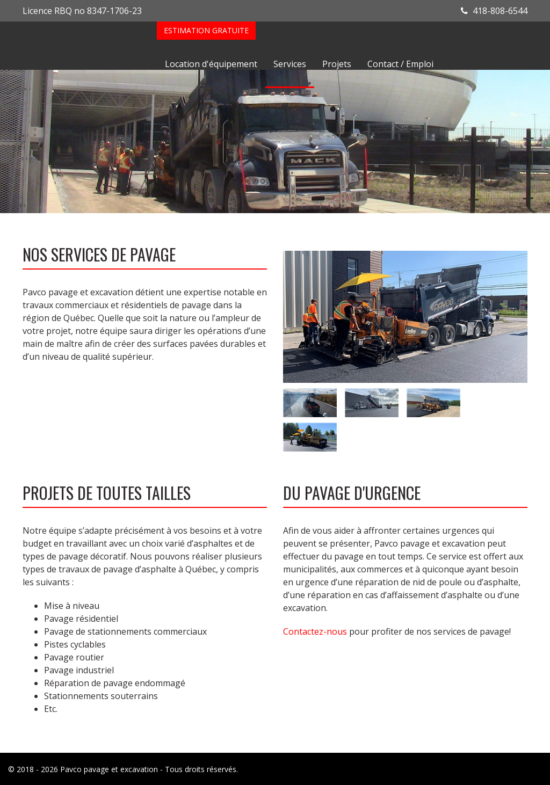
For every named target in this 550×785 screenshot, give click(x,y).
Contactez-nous (315, 631)
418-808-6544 (494, 11)
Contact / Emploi (400, 64)
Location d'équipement (211, 64)
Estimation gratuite (206, 30)
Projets (336, 64)
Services (289, 64)
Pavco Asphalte (90, 45)
